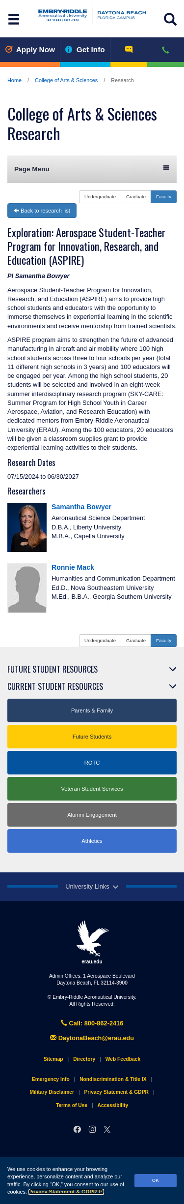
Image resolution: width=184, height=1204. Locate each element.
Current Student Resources (55, 686)
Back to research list (42, 211)
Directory (84, 1059)
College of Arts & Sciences (66, 80)
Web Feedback (122, 1059)
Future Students (92, 737)
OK (155, 1180)
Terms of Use (71, 1105)
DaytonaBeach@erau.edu (92, 1038)
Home (14, 80)
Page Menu (92, 168)
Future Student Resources (52, 669)
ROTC (92, 763)
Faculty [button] (163, 196)
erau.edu (92, 942)
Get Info (85, 49)
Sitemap (53, 1059)
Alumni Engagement (92, 815)
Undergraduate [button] (100, 196)
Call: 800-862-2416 (92, 1023)
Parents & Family (92, 710)
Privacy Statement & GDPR (66, 1192)
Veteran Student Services (92, 789)
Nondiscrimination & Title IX (112, 1079)
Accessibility (113, 1105)
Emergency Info (51, 1079)
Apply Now (30, 49)
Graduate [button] (136, 196)
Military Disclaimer (51, 1092)
